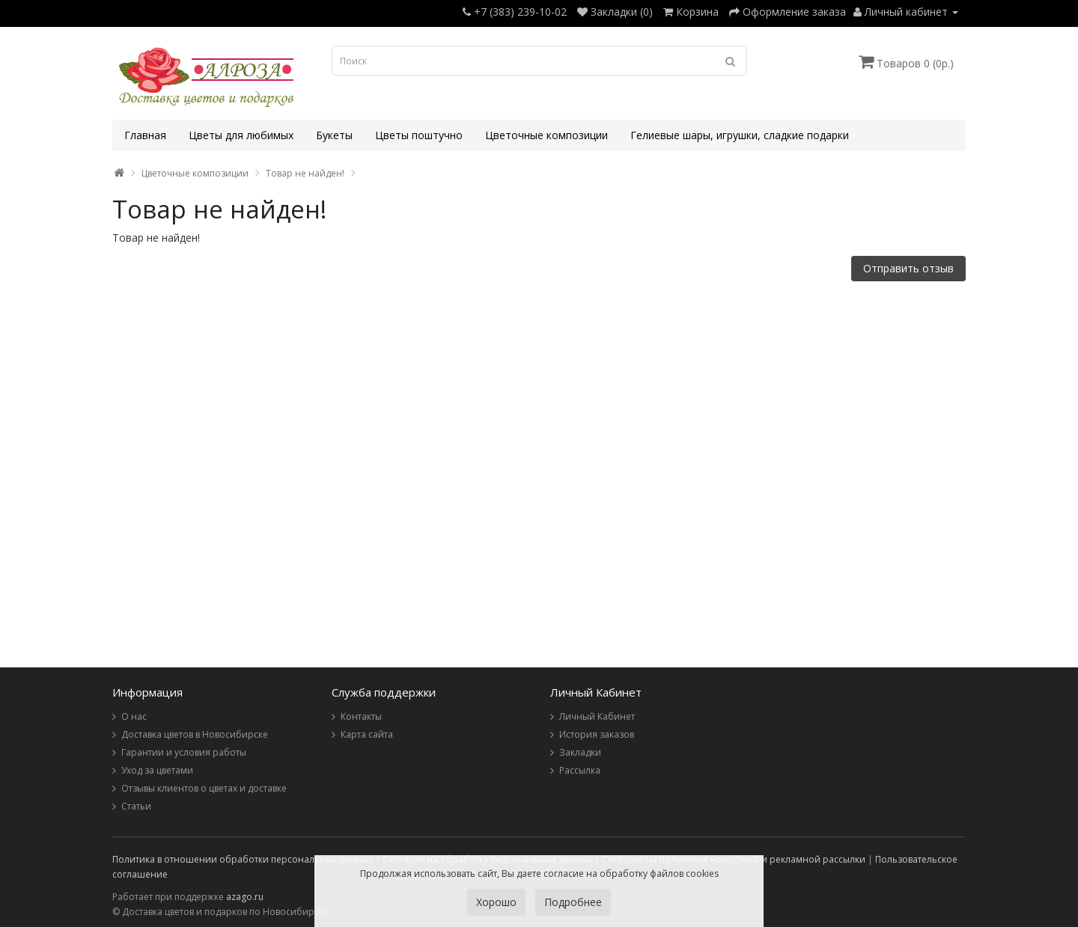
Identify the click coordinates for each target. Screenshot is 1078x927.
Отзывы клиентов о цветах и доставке (204, 788)
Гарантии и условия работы (183, 752)
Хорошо (496, 902)
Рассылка (579, 770)
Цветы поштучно (419, 135)
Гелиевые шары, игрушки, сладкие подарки (739, 135)
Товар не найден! (305, 173)
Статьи (136, 806)
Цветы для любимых (241, 135)
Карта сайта (367, 734)
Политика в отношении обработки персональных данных (242, 859)
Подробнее (573, 902)
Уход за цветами (157, 770)
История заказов (596, 734)
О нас (134, 716)
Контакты (361, 716)
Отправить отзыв (908, 268)
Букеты (334, 135)
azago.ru (245, 896)
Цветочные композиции (546, 135)
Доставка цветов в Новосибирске (194, 734)
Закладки (580, 752)
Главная (145, 135)
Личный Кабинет (597, 716)
